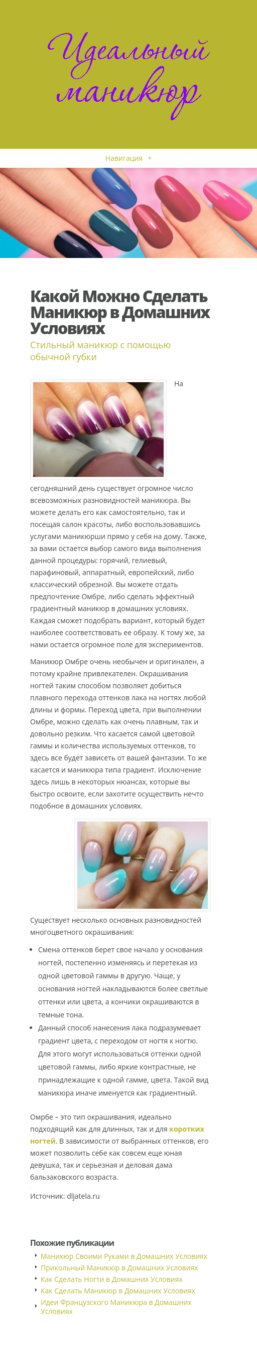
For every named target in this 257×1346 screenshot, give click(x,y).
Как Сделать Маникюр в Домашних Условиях (118, 1290)
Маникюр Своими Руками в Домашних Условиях (124, 1256)
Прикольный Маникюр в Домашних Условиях (119, 1267)
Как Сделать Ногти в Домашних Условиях (112, 1279)
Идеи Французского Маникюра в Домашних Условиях (116, 1306)
